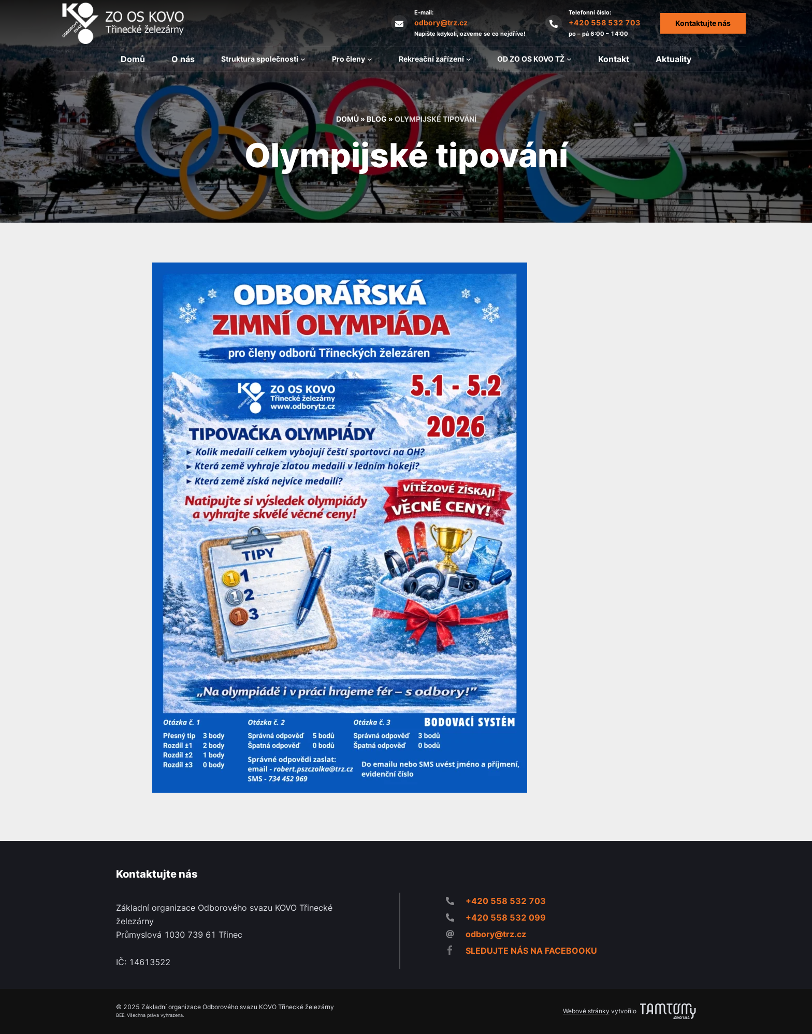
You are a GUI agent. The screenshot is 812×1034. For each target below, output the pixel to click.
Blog (377, 118)
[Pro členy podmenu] (369, 59)
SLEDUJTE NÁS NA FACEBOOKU (531, 950)
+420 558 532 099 (506, 917)
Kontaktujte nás (703, 23)
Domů (347, 118)
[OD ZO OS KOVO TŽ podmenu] (569, 59)
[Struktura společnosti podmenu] (303, 59)
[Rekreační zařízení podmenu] (468, 59)
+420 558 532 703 (605, 22)
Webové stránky (586, 1011)
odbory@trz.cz (441, 22)
